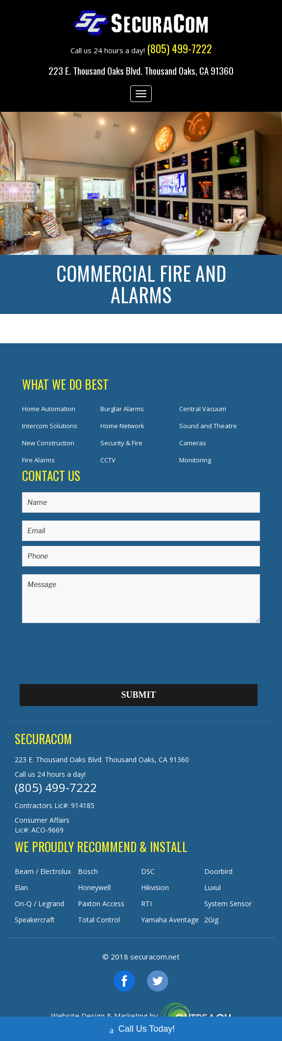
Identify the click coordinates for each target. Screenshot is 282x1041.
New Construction (48, 442)
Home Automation (48, 408)
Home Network (122, 425)
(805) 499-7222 (56, 787)
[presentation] (96, 650)
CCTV (108, 460)
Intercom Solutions (49, 425)
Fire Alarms (38, 460)
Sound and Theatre (208, 425)
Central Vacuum (202, 408)
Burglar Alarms (122, 408)
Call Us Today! (141, 1026)
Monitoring (195, 460)
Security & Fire (121, 442)
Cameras (192, 442)
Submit (138, 695)
